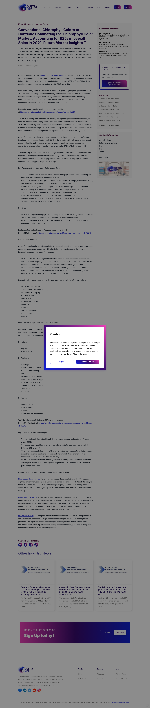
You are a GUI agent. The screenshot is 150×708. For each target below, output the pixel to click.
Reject (61, 362)
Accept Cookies (88, 362)
